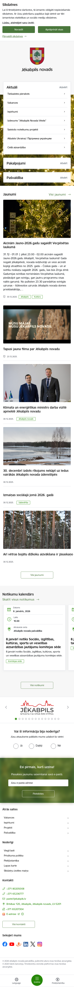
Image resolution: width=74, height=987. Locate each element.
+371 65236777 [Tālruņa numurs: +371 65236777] (15, 893)
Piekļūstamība (11, 860)
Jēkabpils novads (26, 419)
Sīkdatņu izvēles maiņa (16, 870)
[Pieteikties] (38, 793)
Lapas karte (10, 865)
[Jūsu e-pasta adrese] (38, 782)
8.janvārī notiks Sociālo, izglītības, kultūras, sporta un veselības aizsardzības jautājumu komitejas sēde (33, 643)
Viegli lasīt (9, 850)
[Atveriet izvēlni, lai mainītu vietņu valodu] (16, 981)
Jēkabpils (25, 297)
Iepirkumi (9, 822)
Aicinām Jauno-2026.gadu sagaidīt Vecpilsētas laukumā (36, 245)
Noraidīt (18, 29)
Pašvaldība (9, 832)
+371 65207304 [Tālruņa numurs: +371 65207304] (15, 909)
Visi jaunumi (37, 574)
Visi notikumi (37, 685)
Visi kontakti (18, 924)
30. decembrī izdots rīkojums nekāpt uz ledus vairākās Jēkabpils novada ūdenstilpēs (35, 472)
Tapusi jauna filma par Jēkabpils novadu (31, 349)
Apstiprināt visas (54, 29)
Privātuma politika (13, 855)
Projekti (8, 827)
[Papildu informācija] (22, 914)
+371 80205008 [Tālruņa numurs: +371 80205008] (15, 888)
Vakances (9, 817)
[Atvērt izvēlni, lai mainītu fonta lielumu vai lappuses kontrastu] (57, 981)
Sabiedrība (23, 502)
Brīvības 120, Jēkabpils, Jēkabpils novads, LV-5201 (33, 903)
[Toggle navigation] (37, 980)
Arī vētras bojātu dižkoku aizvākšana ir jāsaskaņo (38, 554)
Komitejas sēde (15, 661)
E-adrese (11, 914)
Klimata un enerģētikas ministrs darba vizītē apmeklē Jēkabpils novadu (35, 409)
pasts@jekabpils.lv (16, 898)
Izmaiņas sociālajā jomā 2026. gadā (28, 495)
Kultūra (37, 297)
